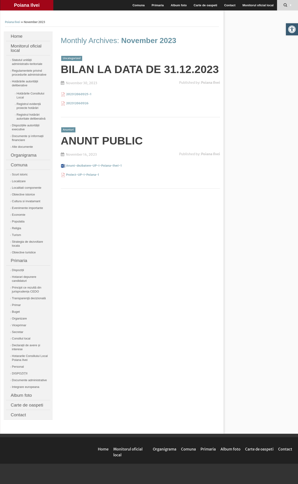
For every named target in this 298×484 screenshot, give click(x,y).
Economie (18, 214)
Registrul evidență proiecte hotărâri (29, 106)
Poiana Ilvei (27, 5)
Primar (16, 305)
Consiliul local (21, 338)
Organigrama (24, 155)
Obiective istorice (23, 194)
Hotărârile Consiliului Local (30, 95)
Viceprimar (19, 325)
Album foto (179, 5)
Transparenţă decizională (29, 298)
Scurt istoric (20, 174)
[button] (292, 29)
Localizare (19, 181)
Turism (16, 235)
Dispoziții (18, 270)
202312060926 (77, 103)
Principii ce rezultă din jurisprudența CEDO (26, 289)
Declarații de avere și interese (26, 347)
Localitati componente (26, 187)
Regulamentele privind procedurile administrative (29, 72)
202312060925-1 (78, 94)
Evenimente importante (27, 208)
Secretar (17, 332)
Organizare (19, 318)
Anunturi (68, 129)
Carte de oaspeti (205, 5)
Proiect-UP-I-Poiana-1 (82, 174)
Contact (229, 5)
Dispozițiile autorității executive (26, 127)
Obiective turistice (24, 252)
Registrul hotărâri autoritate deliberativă (31, 116)
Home (17, 36)
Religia (16, 228)
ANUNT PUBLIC (102, 140)
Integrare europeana (25, 387)
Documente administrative (29, 380)
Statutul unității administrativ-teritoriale (27, 62)
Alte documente (22, 146)
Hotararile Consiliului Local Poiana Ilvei (30, 358)
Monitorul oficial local (258, 5)
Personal (18, 366)
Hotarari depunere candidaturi (24, 278)
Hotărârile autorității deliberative (25, 83)
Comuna (138, 5)
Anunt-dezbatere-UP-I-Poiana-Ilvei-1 (94, 165)
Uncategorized (72, 58)
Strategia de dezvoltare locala (27, 243)
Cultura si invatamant (26, 201)
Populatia (18, 221)
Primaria (158, 5)
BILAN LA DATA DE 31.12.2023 (140, 69)
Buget (16, 311)
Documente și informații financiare (28, 138)
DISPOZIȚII (19, 373)
